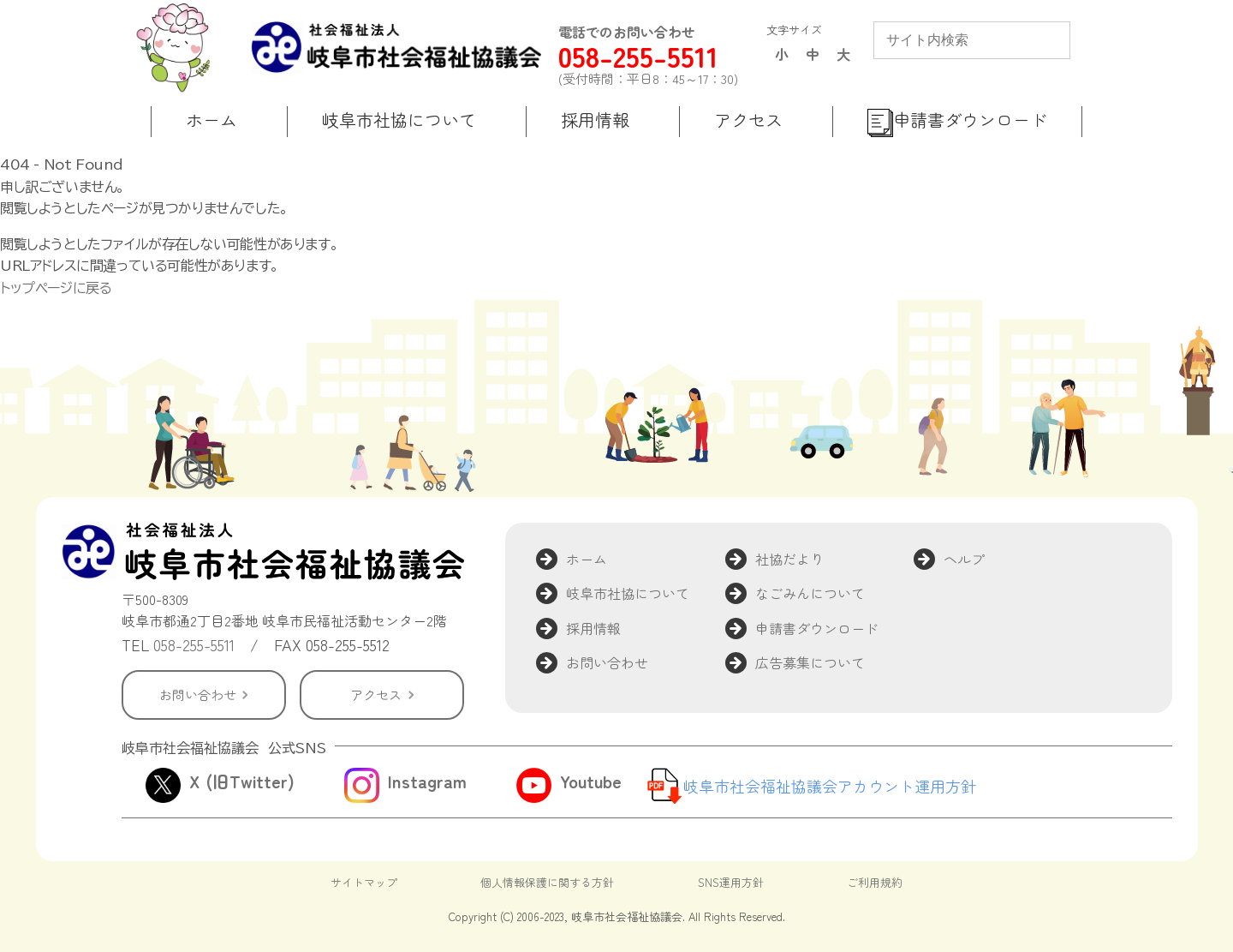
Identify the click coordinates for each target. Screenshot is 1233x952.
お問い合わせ (197, 695)
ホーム (586, 558)
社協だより (789, 558)
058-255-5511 (638, 56)
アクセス (376, 695)
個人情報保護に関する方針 (547, 882)
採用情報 (593, 628)
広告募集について (810, 662)
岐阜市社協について (627, 593)
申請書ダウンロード (817, 628)
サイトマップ (364, 882)
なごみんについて (810, 593)
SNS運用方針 (731, 882)
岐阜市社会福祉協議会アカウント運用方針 (829, 786)
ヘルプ (964, 558)
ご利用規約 (874, 882)
